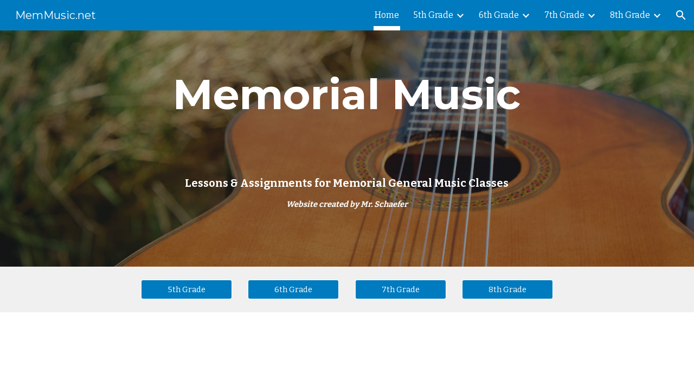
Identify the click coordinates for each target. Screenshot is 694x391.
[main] (347, 148)
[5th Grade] (187, 289)
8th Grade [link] (630, 15)
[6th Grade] (293, 289)
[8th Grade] (507, 289)
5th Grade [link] (433, 15)
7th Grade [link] (564, 15)
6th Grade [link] (499, 15)
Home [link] (387, 15)
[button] (681, 15)
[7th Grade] (401, 289)
